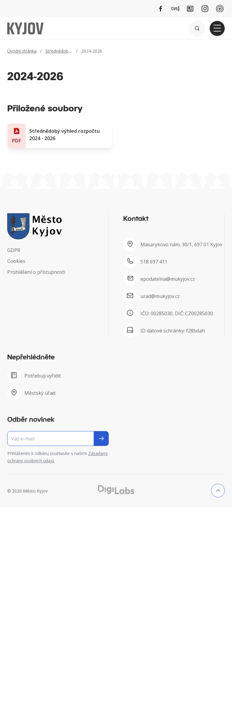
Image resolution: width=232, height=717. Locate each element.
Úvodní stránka (22, 51)
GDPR (13, 250)
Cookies (16, 261)
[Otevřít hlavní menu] (217, 28)
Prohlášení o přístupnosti (36, 272)
